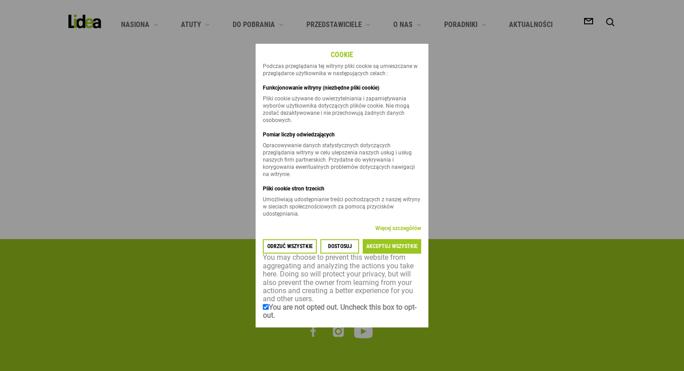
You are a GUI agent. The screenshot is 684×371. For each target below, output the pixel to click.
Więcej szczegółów (398, 229)
